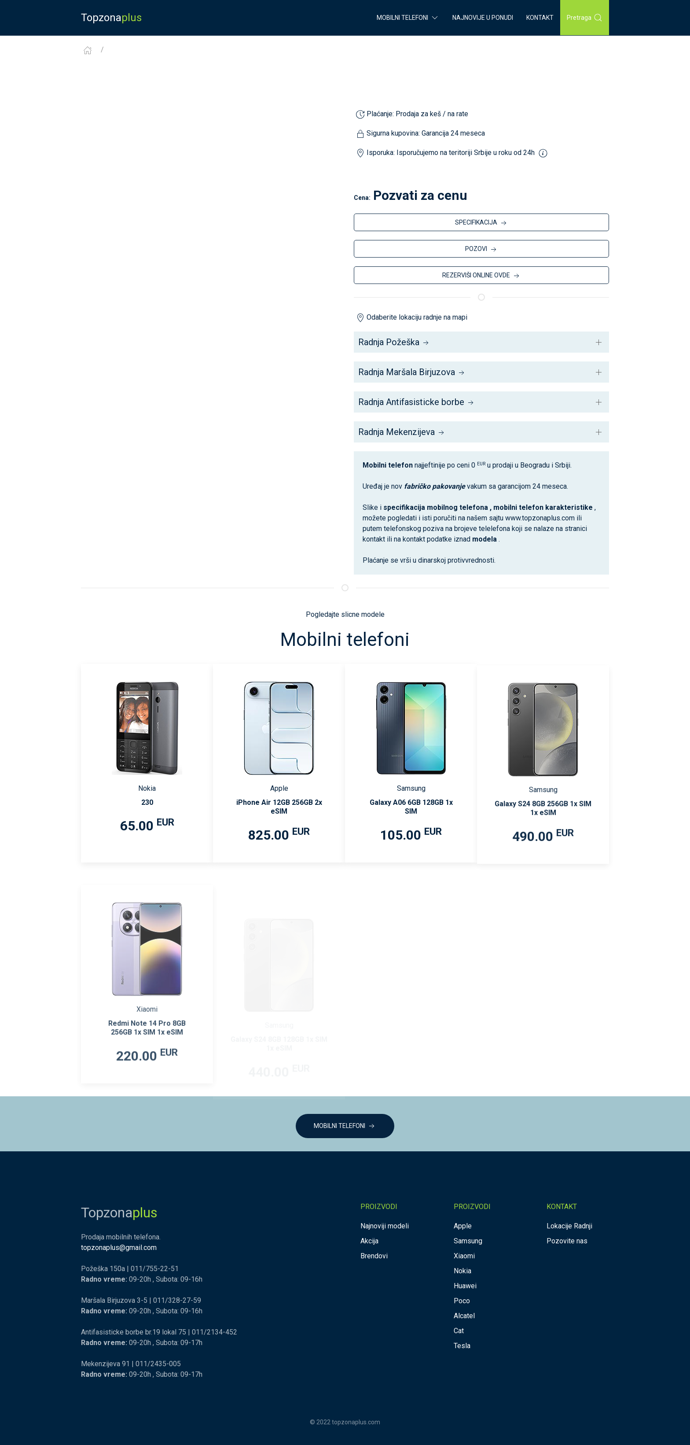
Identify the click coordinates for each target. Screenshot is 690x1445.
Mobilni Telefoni (408, 17)
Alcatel (464, 1316)
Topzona (111, 17)
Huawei (465, 1286)
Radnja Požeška (394, 342)
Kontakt (540, 17)
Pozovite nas (567, 1241)
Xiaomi (464, 1256)
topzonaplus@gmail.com (119, 1247)
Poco (462, 1301)
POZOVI (481, 249)
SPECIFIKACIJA (481, 223)
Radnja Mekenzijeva (402, 432)
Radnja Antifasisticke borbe (416, 402)
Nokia (462, 1271)
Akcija (369, 1241)
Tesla (462, 1346)
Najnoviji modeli (384, 1226)
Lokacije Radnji (569, 1226)
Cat (459, 1331)
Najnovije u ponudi (482, 17)
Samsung (468, 1241)
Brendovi (374, 1256)
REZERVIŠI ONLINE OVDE (481, 276)
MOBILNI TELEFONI (345, 1126)
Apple (463, 1226)
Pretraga (584, 17)
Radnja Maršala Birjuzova (412, 372)
